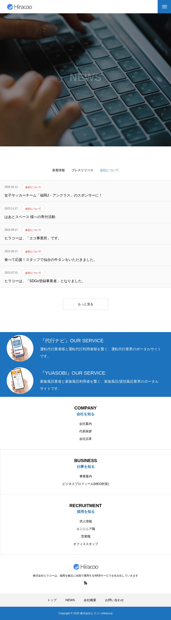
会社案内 (85, 423)
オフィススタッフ (85, 543)
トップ (52, 600)
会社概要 (90, 600)
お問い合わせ (114, 600)
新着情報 (58, 170)
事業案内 (85, 476)
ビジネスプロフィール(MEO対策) (85, 483)
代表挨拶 (85, 431)
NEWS (70, 600)
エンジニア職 (85, 528)
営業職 (85, 536)
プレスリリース (82, 170)
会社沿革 (85, 438)
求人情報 (85, 521)
